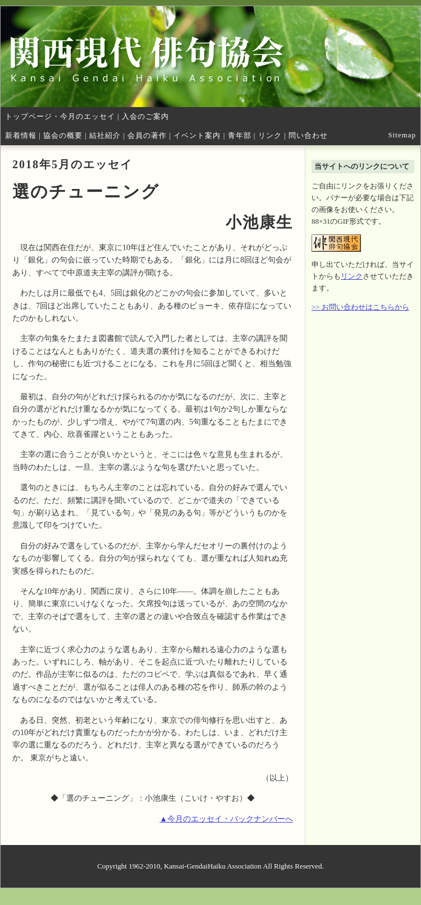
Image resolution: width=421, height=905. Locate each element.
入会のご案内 (145, 116)
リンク (270, 135)
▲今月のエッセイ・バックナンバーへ (226, 819)
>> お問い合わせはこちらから (360, 307)
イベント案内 (197, 135)
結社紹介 (105, 135)
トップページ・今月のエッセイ (60, 116)
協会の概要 (63, 135)
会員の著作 (147, 135)
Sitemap (402, 135)
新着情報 (20, 135)
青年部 (239, 135)
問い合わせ (308, 135)
